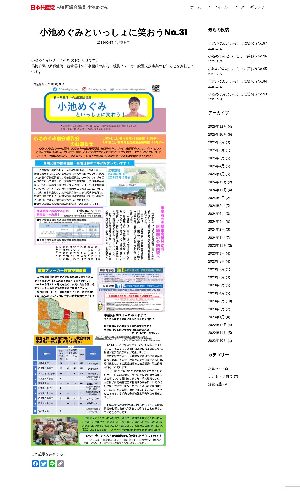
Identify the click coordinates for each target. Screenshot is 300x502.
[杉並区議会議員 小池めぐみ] (69, 7)
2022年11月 (217, 338)
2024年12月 (217, 185)
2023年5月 (216, 290)
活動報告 (124, 42)
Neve (35, 496)
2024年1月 (216, 241)
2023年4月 (216, 298)
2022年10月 (217, 347)
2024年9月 (216, 201)
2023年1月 (216, 322)
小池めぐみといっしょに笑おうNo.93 (237, 95)
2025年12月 (217, 128)
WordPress (71, 496)
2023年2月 (216, 314)
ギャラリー (259, 7)
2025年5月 (216, 160)
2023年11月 (217, 249)
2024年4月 (216, 225)
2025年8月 (216, 144)
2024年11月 (217, 193)
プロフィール (217, 7)
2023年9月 (216, 257)
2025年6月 (216, 152)
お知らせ (215, 374)
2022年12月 (217, 330)
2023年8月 (216, 266)
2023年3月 (216, 306)
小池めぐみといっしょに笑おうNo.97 (237, 43)
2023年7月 (216, 274)
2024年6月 (216, 217)
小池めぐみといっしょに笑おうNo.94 (237, 82)
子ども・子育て (220, 382)
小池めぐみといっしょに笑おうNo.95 (237, 69)
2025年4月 (216, 168)
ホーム (195, 7)
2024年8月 (216, 209)
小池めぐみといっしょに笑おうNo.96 (237, 56)
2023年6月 (216, 282)
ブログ (239, 7)
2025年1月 (216, 176)
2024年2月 (216, 233)
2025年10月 (217, 136)
